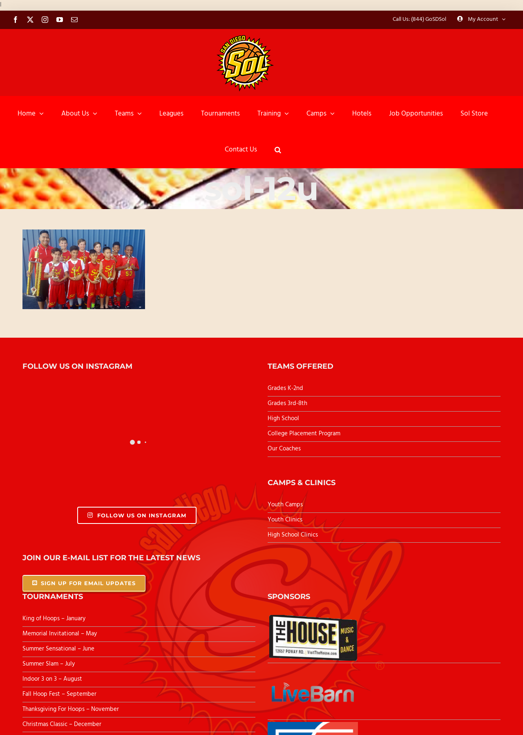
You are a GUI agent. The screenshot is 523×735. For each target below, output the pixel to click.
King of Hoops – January (53, 619)
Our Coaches (284, 449)
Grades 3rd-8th (287, 403)
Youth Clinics (285, 520)
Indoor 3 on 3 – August (52, 679)
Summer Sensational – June (59, 649)
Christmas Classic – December (61, 724)
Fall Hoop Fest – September (60, 694)
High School (283, 418)
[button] (278, 150)
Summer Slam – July (49, 664)
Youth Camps (285, 505)
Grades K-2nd (285, 388)
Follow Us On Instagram (136, 515)
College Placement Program (304, 434)
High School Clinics (293, 535)
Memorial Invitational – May (59, 634)
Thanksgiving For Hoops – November (70, 709)
